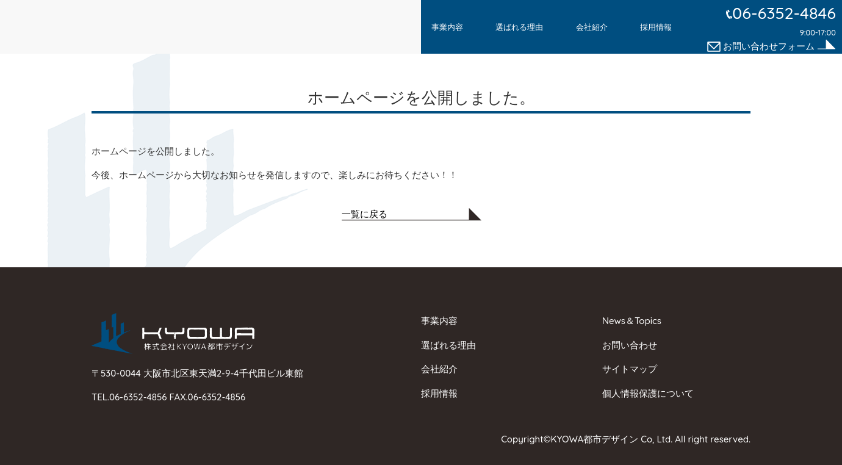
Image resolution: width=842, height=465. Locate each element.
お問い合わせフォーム (762, 46)
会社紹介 (592, 27)
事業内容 (447, 27)
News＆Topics (631, 320)
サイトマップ (629, 369)
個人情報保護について (648, 393)
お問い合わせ (629, 345)
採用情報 (656, 27)
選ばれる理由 (519, 27)
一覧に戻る (364, 214)
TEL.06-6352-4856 (131, 397)
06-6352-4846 (784, 12)
